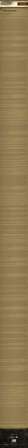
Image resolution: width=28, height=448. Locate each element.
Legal (3, 444)
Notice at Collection (16, 444)
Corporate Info (1, 444)
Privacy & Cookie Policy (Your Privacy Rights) (9, 444)
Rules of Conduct (24, 444)
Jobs (26, 444)
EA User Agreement (20, 444)
